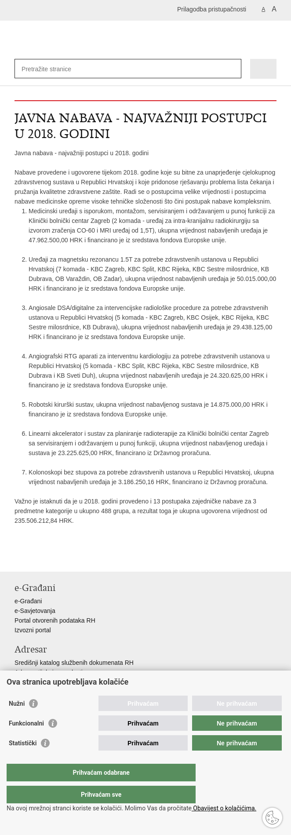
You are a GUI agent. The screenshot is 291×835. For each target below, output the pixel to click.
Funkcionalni (26, 740)
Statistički (22, 760)
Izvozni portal (33, 630)
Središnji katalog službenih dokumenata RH (74, 662)
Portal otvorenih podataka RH (55, 620)
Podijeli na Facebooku (38, 557)
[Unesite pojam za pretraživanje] (53, 69)
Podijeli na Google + (75, 557)
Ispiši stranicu (19, 557)
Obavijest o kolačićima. (224, 808)
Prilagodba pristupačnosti (211, 9)
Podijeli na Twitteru (57, 557)
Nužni (17, 721)
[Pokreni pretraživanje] (232, 68)
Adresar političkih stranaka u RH (58, 682)
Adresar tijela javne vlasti (49, 672)
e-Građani (28, 601)
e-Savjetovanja (35, 610)
